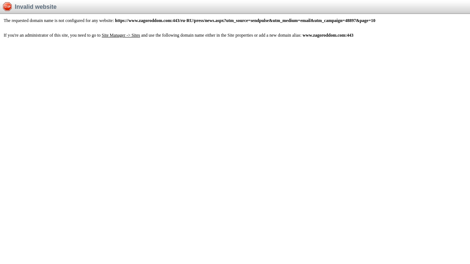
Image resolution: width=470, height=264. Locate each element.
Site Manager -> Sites (121, 35)
